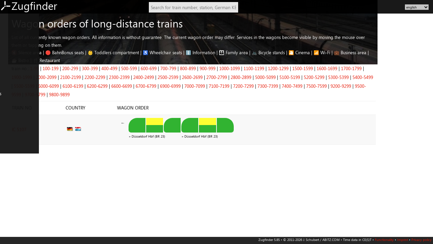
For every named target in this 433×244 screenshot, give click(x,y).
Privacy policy (421, 239)
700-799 (224, 68)
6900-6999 (225, 86)
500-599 (184, 68)
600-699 (204, 68)
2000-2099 (101, 77)
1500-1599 (358, 68)
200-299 (126, 68)
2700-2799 (272, 77)
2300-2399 (174, 77)
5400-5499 (418, 77)
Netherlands (14, 98)
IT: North (11, 148)
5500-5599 (79, 86)
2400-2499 (199, 77)
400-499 (165, 68)
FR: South (11, 139)
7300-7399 (323, 86)
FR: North (11, 128)
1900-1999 (77, 77)
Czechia (9, 188)
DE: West (11, 28)
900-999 (263, 68)
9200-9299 (396, 86)
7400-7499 (347, 86)
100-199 (106, 68)
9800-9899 (115, 95)
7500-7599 (372, 86)
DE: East (10, 38)
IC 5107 (74, 127)
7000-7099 (250, 86)
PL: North (11, 168)
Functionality (384, 239)
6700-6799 (201, 86)
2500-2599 (223, 77)
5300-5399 (394, 77)
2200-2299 (150, 77)
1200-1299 (333, 68)
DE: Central (13, 48)
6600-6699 (177, 86)
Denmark (11, 118)
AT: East (9, 68)
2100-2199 (126, 77)
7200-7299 (299, 86)
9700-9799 (90, 95)
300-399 (145, 68)
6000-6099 (104, 86)
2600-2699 (247, 77)
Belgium (10, 108)
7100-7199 (274, 86)
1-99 (90, 68)
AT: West (10, 78)
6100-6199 (128, 86)
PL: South (11, 179)
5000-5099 (321, 77)
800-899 (243, 68)
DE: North (12, 18)
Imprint (402, 239)
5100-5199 (345, 77)
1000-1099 (285, 68)
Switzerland (13, 88)
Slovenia (10, 199)
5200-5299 (369, 77)
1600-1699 (382, 68)
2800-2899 (296, 77)
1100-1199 (309, 68)
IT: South (10, 159)
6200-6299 (152, 86)
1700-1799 (406, 68)
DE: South (11, 58)
